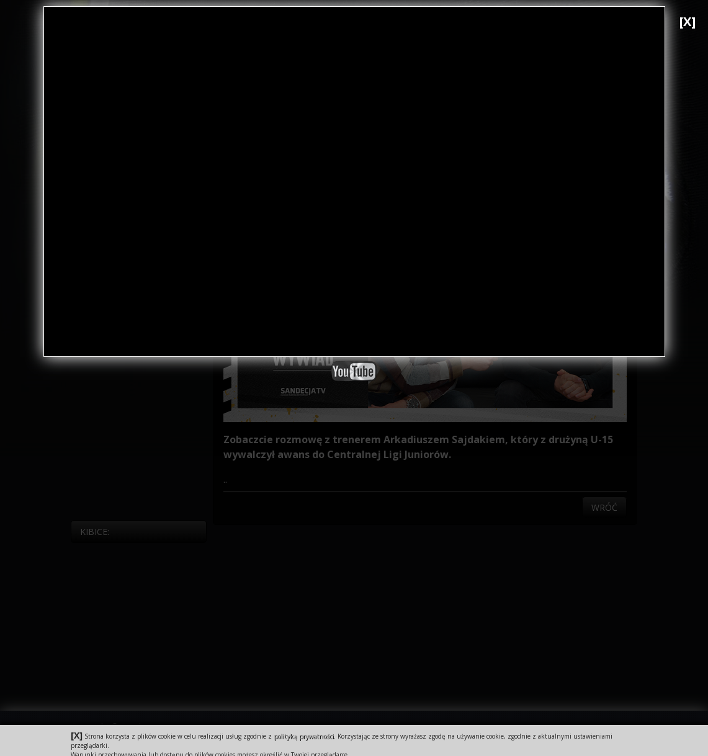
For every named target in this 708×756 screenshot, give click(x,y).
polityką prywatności (304, 736)
